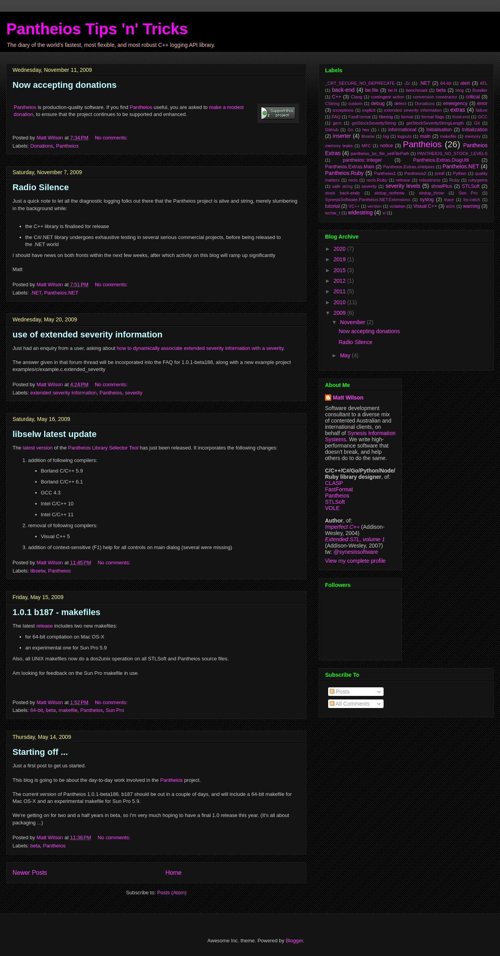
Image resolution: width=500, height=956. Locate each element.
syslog (427, 199)
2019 (340, 259)
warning (471, 206)
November (353, 322)
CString (332, 103)
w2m (450, 206)
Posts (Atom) (171, 892)
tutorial (332, 206)
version (375, 206)
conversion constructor (435, 97)
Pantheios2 (415, 173)
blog (459, 90)
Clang (356, 97)
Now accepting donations (64, 85)
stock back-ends (342, 193)
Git (477, 123)
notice (386, 145)
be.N (392, 90)
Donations (42, 146)
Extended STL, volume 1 (355, 539)
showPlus (441, 186)
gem (337, 123)
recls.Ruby (376, 180)
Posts (340, 691)
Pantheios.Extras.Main (349, 166)
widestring (360, 212)
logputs (404, 136)
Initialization (475, 129)
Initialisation (439, 129)
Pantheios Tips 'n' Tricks (97, 28)
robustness (430, 180)
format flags (433, 116)
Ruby (454, 180)
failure (482, 110)
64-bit (36, 710)
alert (465, 83)
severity (134, 393)
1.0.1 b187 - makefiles (56, 612)
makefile (68, 710)
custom (355, 103)
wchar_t (332, 212)
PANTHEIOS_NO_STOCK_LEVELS (452, 153)
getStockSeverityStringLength (435, 123)
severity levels (403, 186)
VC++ (354, 206)
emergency (455, 103)
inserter (342, 136)
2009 (340, 313)
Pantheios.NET (61, 293)
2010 (340, 302)
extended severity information (63, 393)
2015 (340, 270)
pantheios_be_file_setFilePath (379, 153)
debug (378, 103)
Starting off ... (40, 752)
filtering (386, 116)
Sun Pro (115, 710)
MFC (366, 145)
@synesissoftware (356, 552)
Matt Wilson (348, 397)
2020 (340, 249)
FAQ (336, 116)
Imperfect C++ (342, 527)
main (425, 136)
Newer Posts (29, 872)
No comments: (112, 138)
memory (472, 136)
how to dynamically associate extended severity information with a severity (200, 348)
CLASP (334, 483)
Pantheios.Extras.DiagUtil (441, 160)
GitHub (332, 129)
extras (457, 110)
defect (400, 103)
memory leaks (339, 145)
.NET (35, 293)
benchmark (416, 90)
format (407, 116)
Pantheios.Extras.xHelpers (409, 166)
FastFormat (359, 116)
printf (440, 173)
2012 (340, 281)
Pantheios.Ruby (344, 173)
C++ (336, 97)
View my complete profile (355, 561)
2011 (340, 291)
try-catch (471, 199)
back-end (343, 90)
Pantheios (25, 107)
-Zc (407, 83)
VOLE (332, 508)
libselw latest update (54, 434)
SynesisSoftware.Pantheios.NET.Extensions (367, 199)
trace (449, 199)
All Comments (350, 704)
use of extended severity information (87, 334)
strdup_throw (431, 193)
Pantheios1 (385, 173)
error (482, 103)
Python (459, 173)
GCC (483, 116)
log (386, 136)
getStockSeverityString (374, 123)
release (44, 626)
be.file (372, 90)
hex (365, 129)
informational (402, 129)
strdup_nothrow (389, 193)
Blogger (294, 941)
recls (353, 180)
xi (384, 212)
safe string (342, 186)
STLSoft (471, 186)
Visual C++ (425, 206)
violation (397, 206)
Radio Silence (40, 187)
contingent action (387, 97)
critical (473, 97)
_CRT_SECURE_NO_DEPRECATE (360, 83)
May (346, 355)
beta (50, 710)
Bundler (480, 90)
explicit (368, 110)
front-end (461, 116)
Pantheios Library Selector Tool (103, 448)
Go (351, 129)
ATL (484, 83)
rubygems (478, 180)
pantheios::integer (362, 160)
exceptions (343, 110)
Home (173, 872)
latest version (38, 448)
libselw (37, 571)
